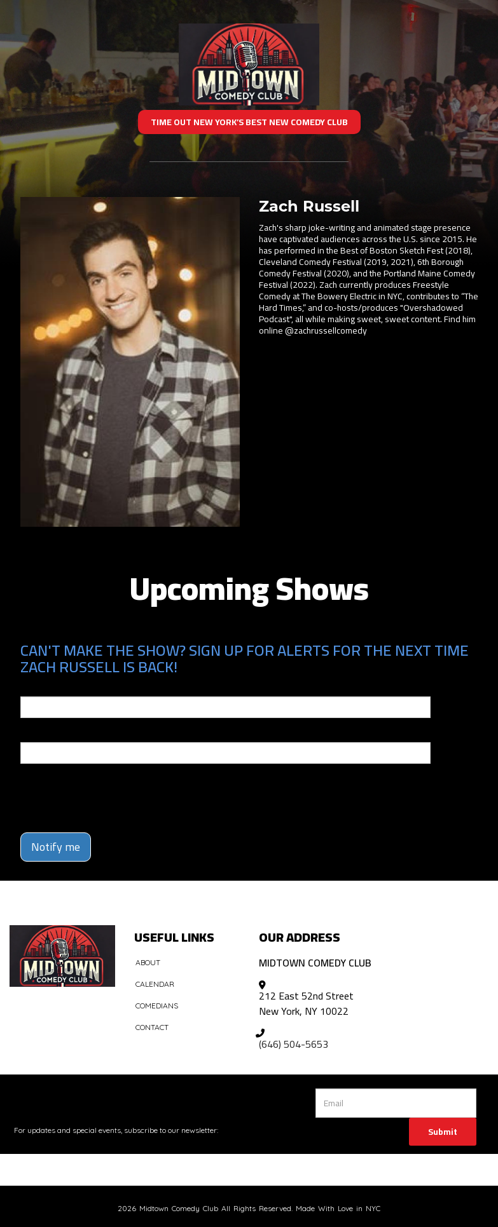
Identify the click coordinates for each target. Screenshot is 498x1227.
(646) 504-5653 (293, 1044)
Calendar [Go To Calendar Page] (154, 984)
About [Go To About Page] (147, 962)
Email (31, 687)
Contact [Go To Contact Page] (152, 1027)
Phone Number (50, 733)
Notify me (55, 846)
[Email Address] (395, 1103)
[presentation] (94, 792)
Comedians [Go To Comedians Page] (156, 1005)
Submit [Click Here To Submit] (442, 1131)
